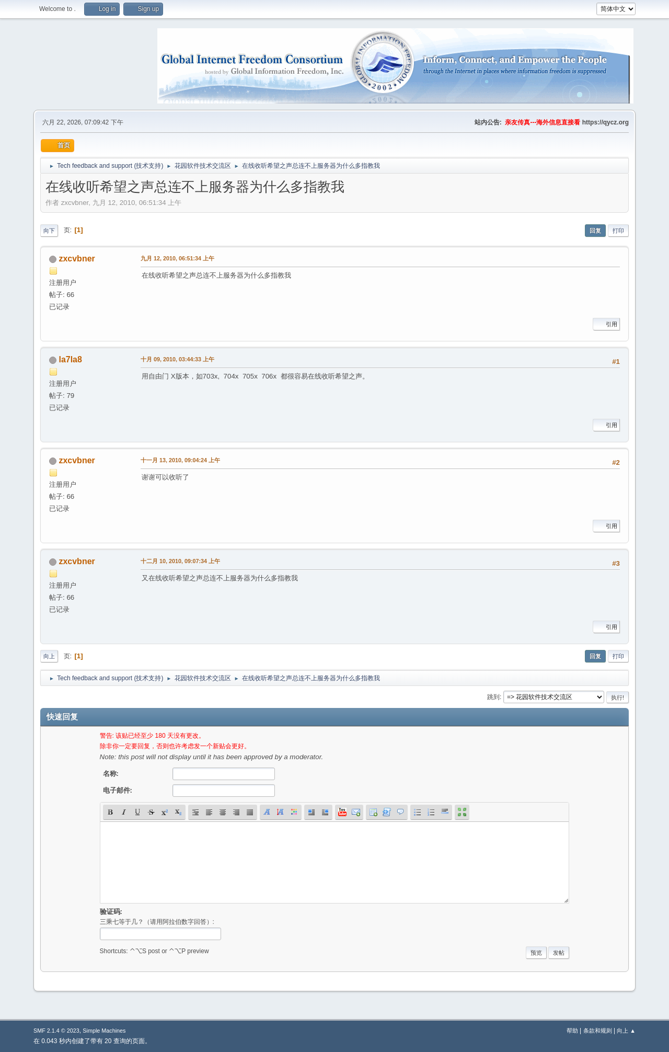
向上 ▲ (626, 1030)
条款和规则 (597, 1030)
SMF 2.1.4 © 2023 (56, 1030)
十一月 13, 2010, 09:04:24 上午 (180, 460)
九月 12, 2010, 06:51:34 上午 (177, 258)
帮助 (572, 1030)
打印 (618, 230)
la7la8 (70, 359)
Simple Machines (104, 1030)
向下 (49, 230)
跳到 (493, 697)
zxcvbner (77, 258)
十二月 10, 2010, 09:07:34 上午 (180, 561)
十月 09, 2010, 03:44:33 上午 (177, 359)
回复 (595, 230)
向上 (49, 656)
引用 (606, 324)
